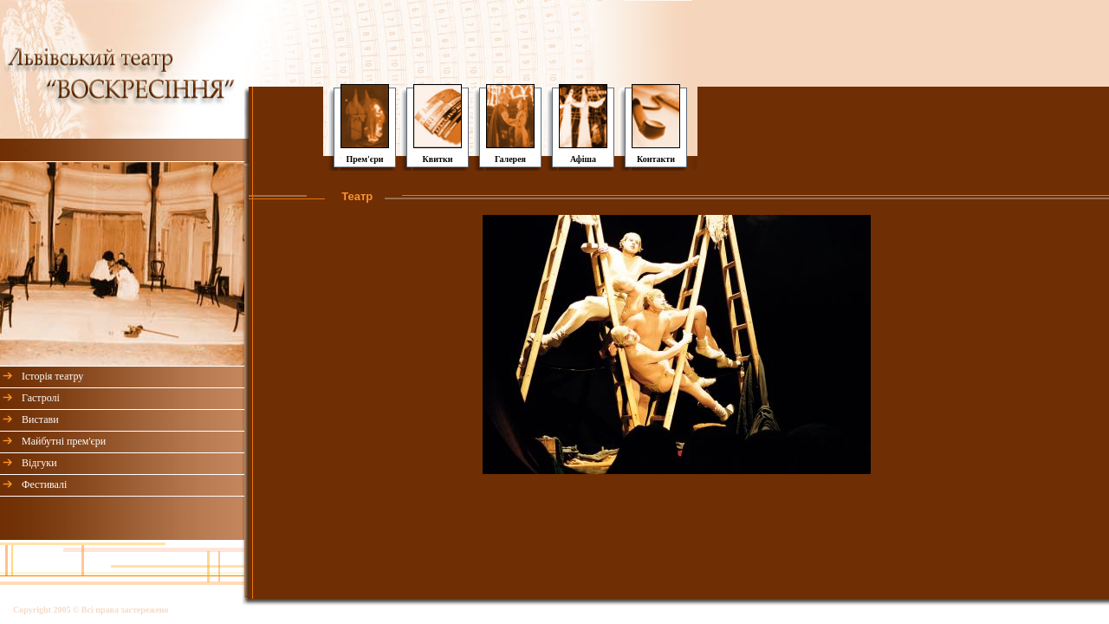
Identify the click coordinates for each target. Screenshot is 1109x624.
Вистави (40, 419)
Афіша (583, 159)
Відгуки (39, 463)
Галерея (510, 159)
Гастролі (41, 398)
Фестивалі (44, 484)
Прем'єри (364, 159)
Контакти (656, 159)
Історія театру (52, 376)
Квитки (438, 159)
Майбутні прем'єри (64, 441)
